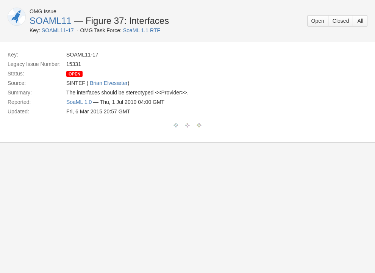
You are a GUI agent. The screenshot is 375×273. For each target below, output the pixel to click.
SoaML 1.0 (79, 102)
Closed (341, 21)
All (360, 21)
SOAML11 (51, 21)
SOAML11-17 (58, 30)
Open (317, 21)
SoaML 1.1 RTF (141, 30)
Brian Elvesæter (109, 83)
